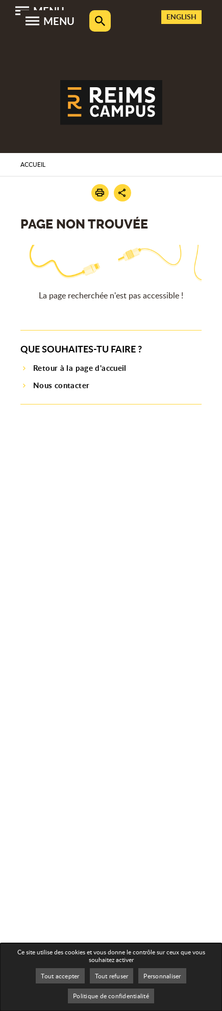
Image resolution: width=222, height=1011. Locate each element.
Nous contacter (61, 385)
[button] (100, 192)
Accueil (32, 164)
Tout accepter (60, 976)
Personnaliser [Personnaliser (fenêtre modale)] (162, 976)
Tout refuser (112, 976)
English (181, 16)
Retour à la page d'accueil (80, 368)
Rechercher (100, 21)
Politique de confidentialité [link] (111, 996)
